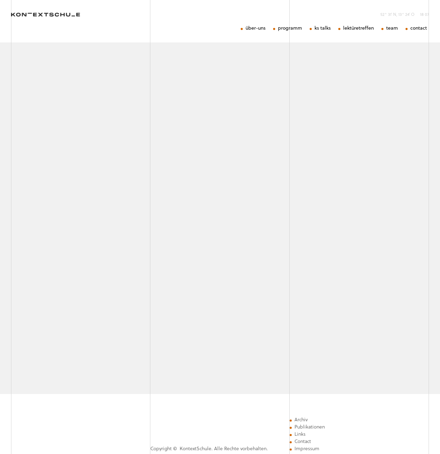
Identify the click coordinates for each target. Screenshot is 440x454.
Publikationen (309, 426)
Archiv (301, 419)
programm (290, 28)
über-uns (256, 28)
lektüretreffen (358, 28)
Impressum (306, 448)
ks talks (322, 28)
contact (418, 28)
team (392, 28)
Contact (302, 441)
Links (300, 434)
